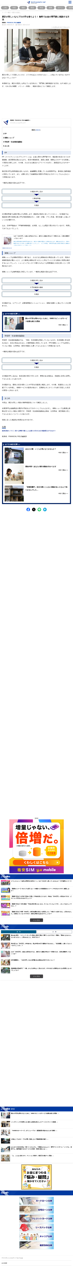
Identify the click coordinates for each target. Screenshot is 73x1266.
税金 (32, 7)
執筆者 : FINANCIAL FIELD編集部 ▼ (20, 120)
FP (5, 133)
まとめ (6, 145)
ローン (60, 7)
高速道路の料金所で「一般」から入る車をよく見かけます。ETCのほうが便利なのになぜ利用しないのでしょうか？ (41, 969)
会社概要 (4, 1263)
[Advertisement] (36, 103)
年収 (14, 7)
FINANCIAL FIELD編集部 (14, 22)
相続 (23, 7)
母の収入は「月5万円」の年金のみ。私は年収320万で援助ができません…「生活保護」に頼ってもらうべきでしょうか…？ (41, 944)
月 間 (54, 931)
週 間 (19, 931)
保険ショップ (8, 137)
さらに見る (36, 920)
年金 (41, 7)
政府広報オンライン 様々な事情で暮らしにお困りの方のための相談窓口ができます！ (29, 430)
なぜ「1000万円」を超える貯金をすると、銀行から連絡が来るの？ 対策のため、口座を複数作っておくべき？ (41, 952)
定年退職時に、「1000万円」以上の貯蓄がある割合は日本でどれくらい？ (33, 960)
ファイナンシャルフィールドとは (12, 1258)
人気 (5, 7)
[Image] (36, 2)
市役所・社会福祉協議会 (12, 141)
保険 (50, 7)
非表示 (38, 130)
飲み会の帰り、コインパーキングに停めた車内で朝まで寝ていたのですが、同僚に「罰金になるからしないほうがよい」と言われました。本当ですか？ (41, 936)
